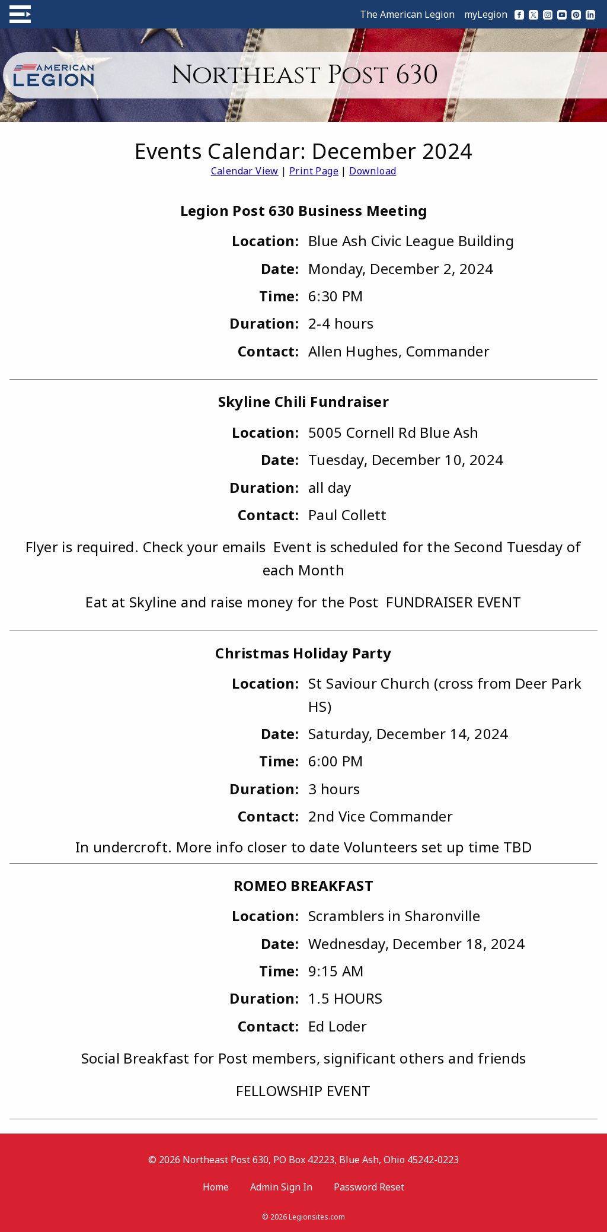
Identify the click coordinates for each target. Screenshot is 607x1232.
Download (372, 170)
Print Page (313, 170)
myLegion (485, 14)
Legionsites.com (317, 1217)
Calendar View (245, 170)
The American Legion (407, 14)
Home (216, 1186)
